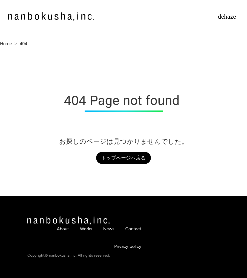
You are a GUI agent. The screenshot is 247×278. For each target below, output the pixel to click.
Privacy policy (127, 246)
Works (86, 228)
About (63, 228)
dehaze (227, 16)
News (108, 228)
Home (6, 43)
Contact (133, 228)
